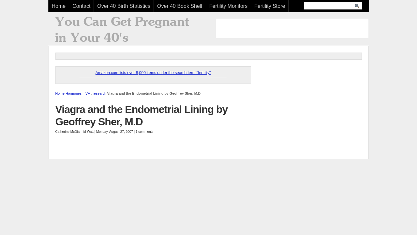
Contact (81, 6)
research (99, 93)
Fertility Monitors (228, 6)
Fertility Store (269, 6)
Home (59, 6)
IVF (87, 93)
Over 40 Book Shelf (179, 6)
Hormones (74, 93)
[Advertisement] (292, 28)
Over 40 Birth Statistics (123, 6)
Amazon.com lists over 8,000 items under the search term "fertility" (153, 72)
